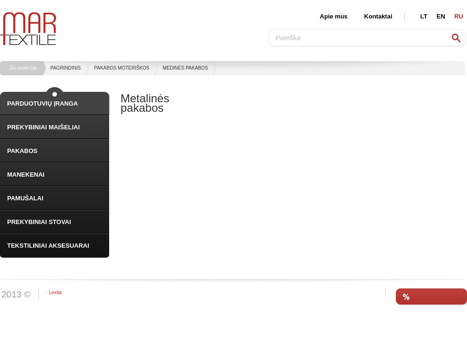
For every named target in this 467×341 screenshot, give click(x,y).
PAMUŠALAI (25, 198)
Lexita (55, 292)
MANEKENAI (26, 174)
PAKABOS (22, 150)
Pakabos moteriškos (121, 68)
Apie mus (334, 16)
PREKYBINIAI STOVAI (39, 221)
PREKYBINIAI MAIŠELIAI (43, 127)
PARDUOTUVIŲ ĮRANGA (42, 103)
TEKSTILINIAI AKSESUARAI (48, 245)
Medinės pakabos (185, 68)
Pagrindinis (65, 68)
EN (441, 16)
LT (424, 16)
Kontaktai (378, 16)
